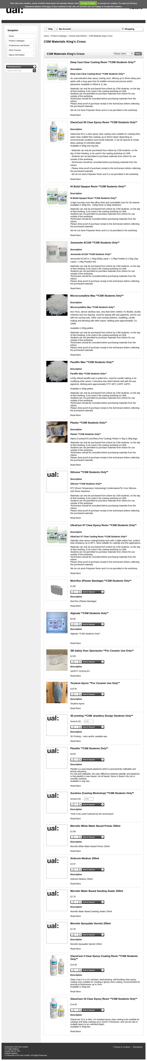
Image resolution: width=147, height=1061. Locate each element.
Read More (75, 115)
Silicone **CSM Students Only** (89, 472)
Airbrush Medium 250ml (84, 858)
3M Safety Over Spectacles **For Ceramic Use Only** (102, 650)
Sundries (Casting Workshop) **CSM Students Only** (102, 793)
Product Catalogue (16, 41)
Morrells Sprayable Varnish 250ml (90, 923)
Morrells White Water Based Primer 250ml (95, 825)
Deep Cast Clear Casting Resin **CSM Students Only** (103, 62)
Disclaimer (137, 1047)
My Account (65, 29)
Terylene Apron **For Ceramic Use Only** (95, 683)
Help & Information (16, 55)
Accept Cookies (88, 3)
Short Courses (15, 50)
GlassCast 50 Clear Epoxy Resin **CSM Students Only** (103, 122)
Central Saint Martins (78, 36)
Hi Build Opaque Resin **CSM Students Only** (98, 186)
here (49, 6)
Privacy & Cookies (122, 1047)
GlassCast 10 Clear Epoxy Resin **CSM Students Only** (103, 998)
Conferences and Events (19, 45)
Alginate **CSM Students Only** (89, 613)
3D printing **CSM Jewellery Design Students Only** (101, 715)
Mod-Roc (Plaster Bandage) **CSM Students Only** (101, 580)
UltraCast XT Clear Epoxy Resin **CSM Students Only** (103, 525)
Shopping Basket (129, 29)
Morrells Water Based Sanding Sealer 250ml (96, 891)
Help (50, 29)
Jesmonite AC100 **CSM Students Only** (95, 242)
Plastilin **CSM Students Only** (89, 748)
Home (11, 36)
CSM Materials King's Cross (100, 36)
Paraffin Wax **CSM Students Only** (92, 362)
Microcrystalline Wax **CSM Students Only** (97, 295)
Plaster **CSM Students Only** (88, 422)
